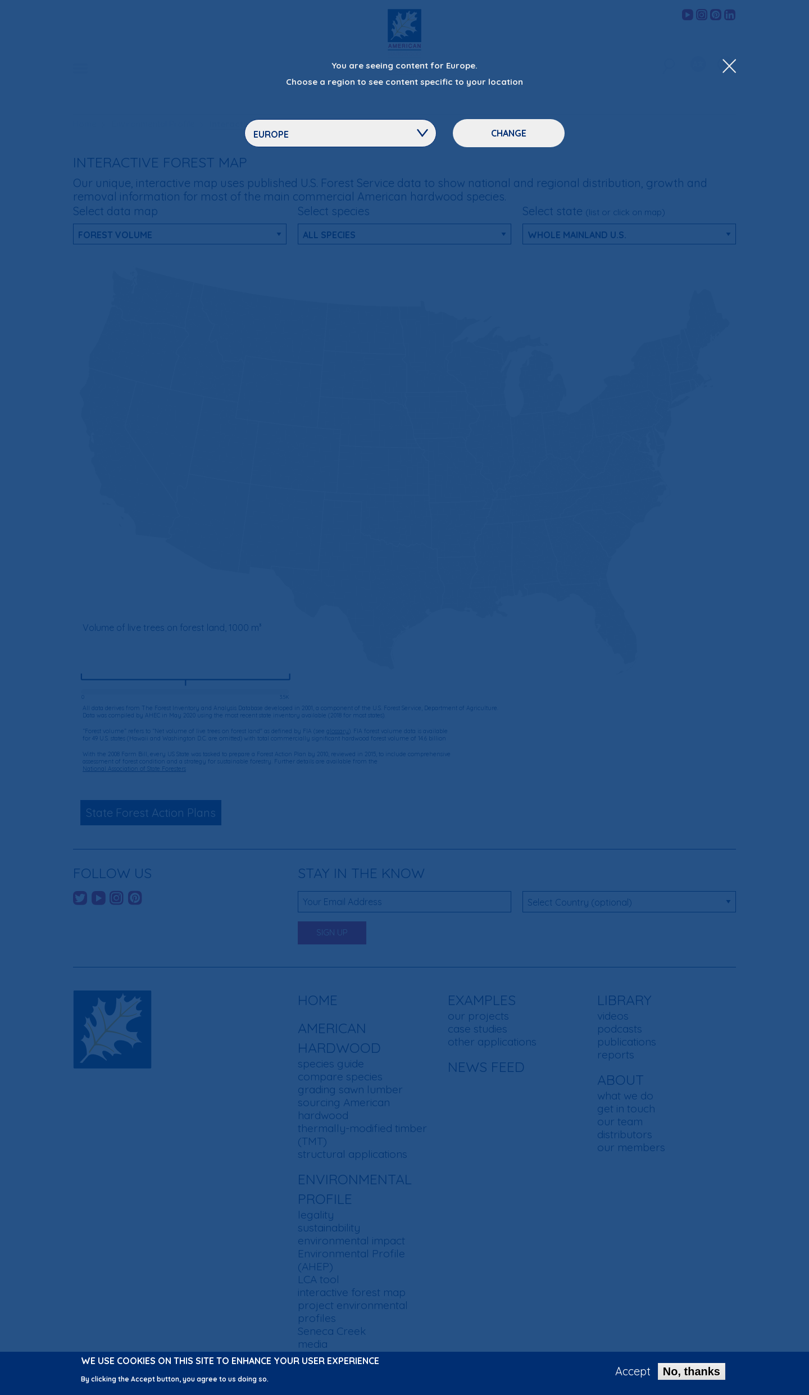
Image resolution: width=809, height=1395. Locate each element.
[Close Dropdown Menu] (729, 67)
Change (508, 133)
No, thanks (691, 1371)
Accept (633, 1371)
